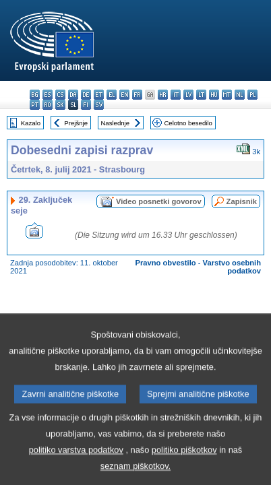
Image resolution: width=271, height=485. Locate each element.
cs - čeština (60, 95)
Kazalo (30, 123)
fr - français (137, 95)
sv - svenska (99, 105)
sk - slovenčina (60, 105)
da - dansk (73, 95)
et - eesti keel (99, 95)
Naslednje (114, 123)
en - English (124, 95)
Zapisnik (242, 201)
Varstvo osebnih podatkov (232, 267)
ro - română (47, 105)
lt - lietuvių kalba (201, 95)
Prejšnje (76, 123)
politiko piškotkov (184, 470)
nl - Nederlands (240, 95)
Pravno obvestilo (165, 263)
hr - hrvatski (163, 95)
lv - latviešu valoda (188, 95)
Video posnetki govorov (159, 201)
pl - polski (252, 95)
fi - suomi (86, 105)
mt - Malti (227, 95)
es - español (47, 95)
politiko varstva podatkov (76, 470)
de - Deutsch (86, 95)
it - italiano (176, 95)
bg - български (35, 95)
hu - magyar (214, 95)
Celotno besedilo (188, 123)
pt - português (35, 105)
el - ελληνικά (112, 95)
